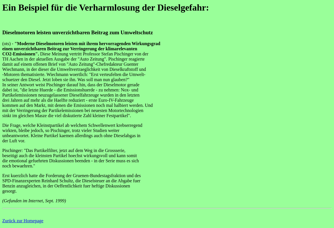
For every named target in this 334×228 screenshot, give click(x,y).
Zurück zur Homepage (22, 220)
